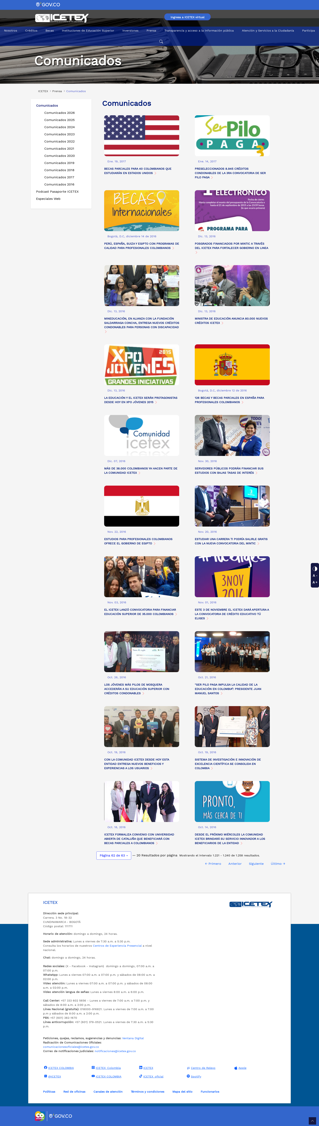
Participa (308, 30)
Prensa (151, 30)
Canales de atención (108, 1091)
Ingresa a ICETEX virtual (187, 17)
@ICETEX (52, 1076)
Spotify (193, 1076)
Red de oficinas (74, 1091)
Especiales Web (48, 199)
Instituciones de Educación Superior (88, 30)
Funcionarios (210, 1091)
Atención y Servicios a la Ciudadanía (268, 30)
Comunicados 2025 (59, 120)
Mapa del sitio (182, 1091)
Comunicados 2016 (59, 184)
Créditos (31, 30)
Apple (239, 1068)
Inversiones (130, 30)
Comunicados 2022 (59, 141)
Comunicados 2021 (59, 148)
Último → (278, 864)
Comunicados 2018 (59, 170)
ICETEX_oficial (150, 1076)
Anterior (235, 864)
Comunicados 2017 (59, 177)
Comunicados (47, 105)
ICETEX (145, 1067)
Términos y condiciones (147, 1091)
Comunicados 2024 (59, 127)
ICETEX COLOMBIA (58, 1067)
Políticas (49, 1091)
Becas (50, 30)
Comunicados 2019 (59, 163)
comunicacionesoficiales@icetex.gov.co (71, 1046)
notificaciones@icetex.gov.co (115, 1051)
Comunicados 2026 (59, 113)
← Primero (213, 864)
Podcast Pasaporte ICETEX (57, 191)
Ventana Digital (133, 1038)
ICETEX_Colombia (106, 1067)
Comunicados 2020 (59, 156)
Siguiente (256, 864)
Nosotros (10, 30)
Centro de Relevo (200, 1068)
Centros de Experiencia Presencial (117, 945)
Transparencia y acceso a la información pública (199, 30)
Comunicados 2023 (59, 134)
